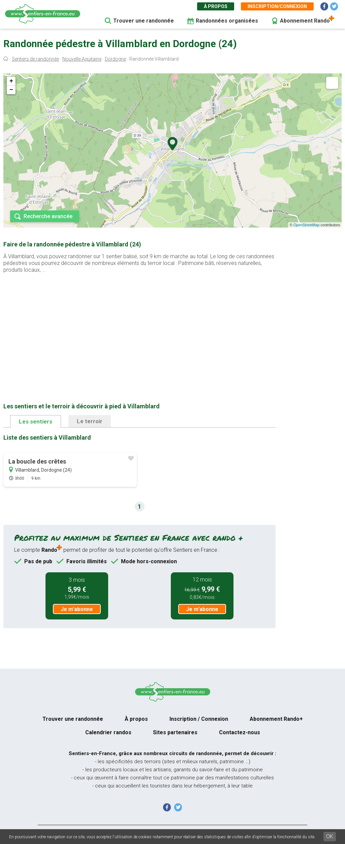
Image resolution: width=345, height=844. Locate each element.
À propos (215, 6)
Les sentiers (35, 421)
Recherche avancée (48, 216)
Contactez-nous (239, 732)
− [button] (11, 90)
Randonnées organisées (227, 21)
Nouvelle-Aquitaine (81, 59)
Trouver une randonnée (143, 21)
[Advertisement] (139, 327)
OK (329, 836)
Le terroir (89, 421)
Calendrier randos (108, 732)
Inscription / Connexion (198, 719)
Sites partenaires (175, 732)
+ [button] (11, 81)
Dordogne (115, 59)
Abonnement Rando (305, 21)
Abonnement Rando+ (276, 719)
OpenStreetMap (306, 225)
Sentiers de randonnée (35, 59)
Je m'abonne (77, 609)
